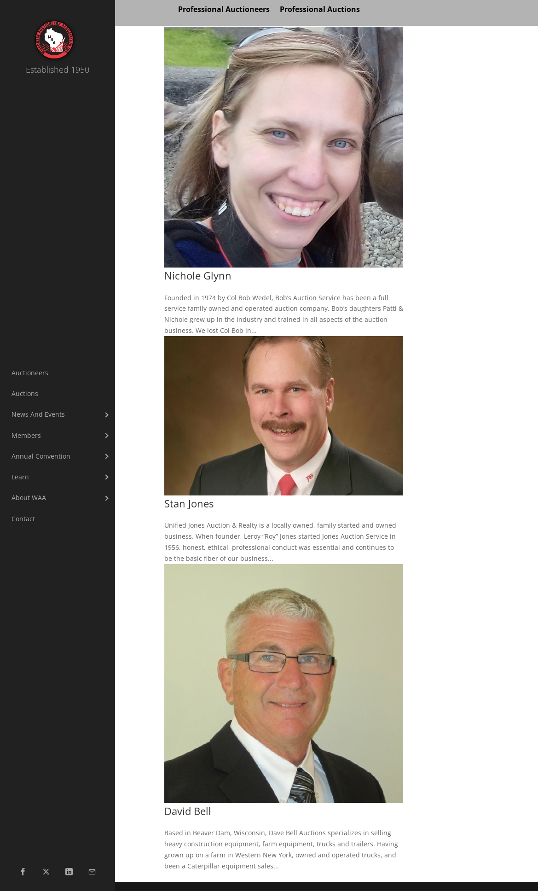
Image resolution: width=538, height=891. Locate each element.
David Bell (187, 811)
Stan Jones (189, 503)
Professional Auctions (320, 10)
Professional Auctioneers (224, 10)
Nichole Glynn (197, 275)
